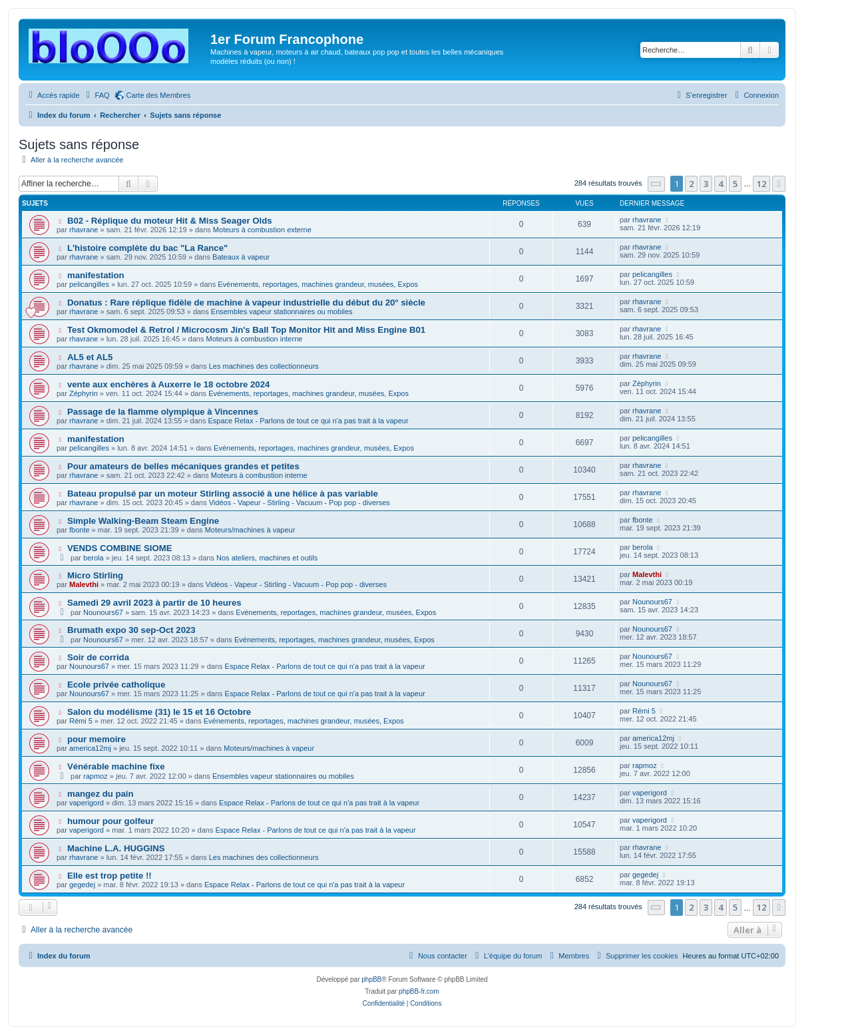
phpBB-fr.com (419, 991)
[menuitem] (96, 95)
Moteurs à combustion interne (254, 339)
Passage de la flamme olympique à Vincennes (162, 412)
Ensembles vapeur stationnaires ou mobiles (282, 311)
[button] (656, 184)
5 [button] (735, 184)
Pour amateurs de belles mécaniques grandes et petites (183, 466)
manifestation (95, 275)
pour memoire (96, 739)
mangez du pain (100, 794)
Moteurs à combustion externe (262, 230)
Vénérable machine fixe (116, 766)
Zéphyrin (83, 393)
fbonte (79, 530)
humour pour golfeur (110, 821)
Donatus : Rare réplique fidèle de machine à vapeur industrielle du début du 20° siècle (246, 303)
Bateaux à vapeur (241, 257)
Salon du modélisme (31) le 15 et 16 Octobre (159, 712)
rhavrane (83, 230)
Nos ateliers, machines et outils (267, 558)
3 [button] (706, 184)
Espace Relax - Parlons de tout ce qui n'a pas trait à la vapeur (308, 421)
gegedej (82, 885)
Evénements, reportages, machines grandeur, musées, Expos (318, 284)
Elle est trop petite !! (109, 876)
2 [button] (691, 184)
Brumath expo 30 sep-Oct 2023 (131, 630)
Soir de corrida (98, 657)
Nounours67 (103, 612)
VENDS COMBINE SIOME (119, 548)
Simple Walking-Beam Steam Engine (143, 521)
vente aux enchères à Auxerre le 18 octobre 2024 (168, 384)
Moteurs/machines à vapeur (250, 530)
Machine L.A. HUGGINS (116, 848)
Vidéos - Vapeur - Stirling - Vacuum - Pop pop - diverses (299, 503)
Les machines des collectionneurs (264, 366)
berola (93, 558)
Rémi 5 (81, 721)
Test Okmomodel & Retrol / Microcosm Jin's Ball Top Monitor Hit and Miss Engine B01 (246, 330)
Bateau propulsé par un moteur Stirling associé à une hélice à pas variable (222, 494)
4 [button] (720, 184)
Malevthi (84, 584)
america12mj (90, 748)
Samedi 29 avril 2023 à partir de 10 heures (154, 603)
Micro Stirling (95, 575)
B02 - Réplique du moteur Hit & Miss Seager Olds (169, 221)
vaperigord (86, 803)
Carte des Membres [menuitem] (158, 95)
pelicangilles (89, 284)
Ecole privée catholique (116, 685)
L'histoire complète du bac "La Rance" (147, 248)
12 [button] (761, 184)
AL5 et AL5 (89, 357)
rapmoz (95, 776)
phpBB (371, 979)
